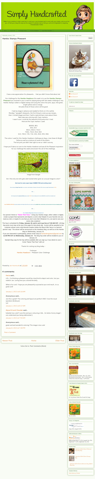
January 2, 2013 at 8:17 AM (15, 306)
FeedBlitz (78, 149)
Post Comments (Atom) (38, 346)
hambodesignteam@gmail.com (51, 233)
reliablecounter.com (72, 106)
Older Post (59, 340)
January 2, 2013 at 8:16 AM (15, 291)
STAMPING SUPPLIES (10, 204)
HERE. (55, 187)
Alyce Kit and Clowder (14, 310)
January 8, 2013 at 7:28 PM (15, 328)
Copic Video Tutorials (47, 30)
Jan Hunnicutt (74, 94)
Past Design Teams (22, 30)
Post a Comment (10, 332)
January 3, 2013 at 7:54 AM (15, 318)
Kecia (8, 275)
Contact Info (12, 30)
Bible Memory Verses (74, 473)
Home (5, 30)
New (5, 204)
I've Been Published (34, 30)
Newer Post (7, 340)
